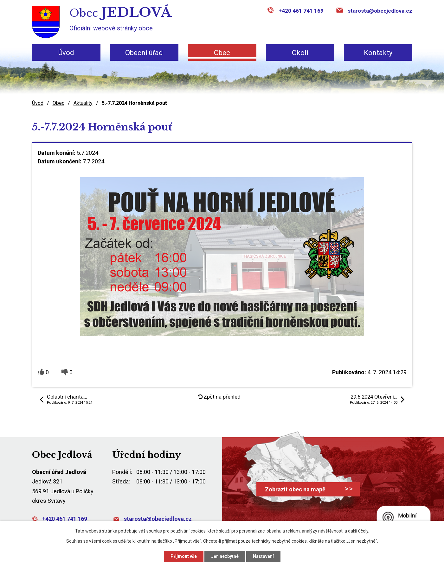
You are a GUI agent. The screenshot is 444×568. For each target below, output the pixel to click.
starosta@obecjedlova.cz (380, 11)
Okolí (300, 53)
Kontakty (378, 53)
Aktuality (83, 103)
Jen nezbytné (225, 556)
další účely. (358, 530)
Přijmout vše (184, 556)
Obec (222, 53)
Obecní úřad (144, 53)
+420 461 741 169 (301, 11)
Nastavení (263, 556)
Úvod (66, 53)
